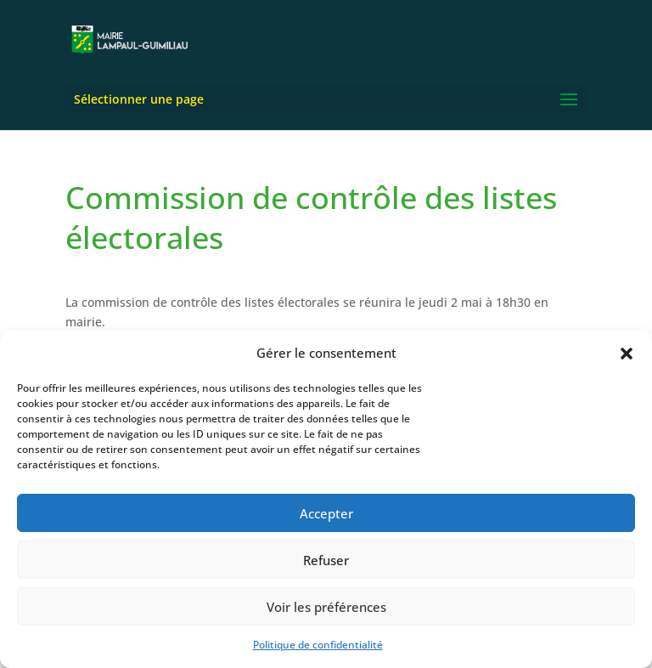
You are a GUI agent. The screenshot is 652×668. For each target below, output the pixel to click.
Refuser (326, 560)
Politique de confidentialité (318, 644)
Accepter (326, 513)
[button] (626, 353)
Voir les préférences (326, 606)
